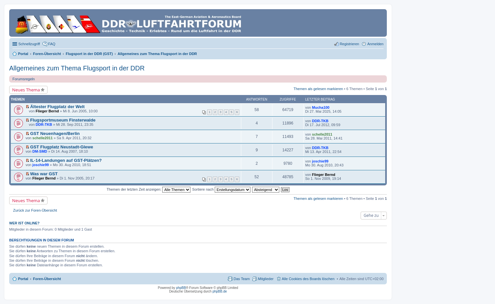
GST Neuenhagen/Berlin (55, 133)
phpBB (181, 288)
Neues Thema (26, 90)
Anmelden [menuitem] (375, 44)
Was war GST (44, 173)
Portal (23, 54)
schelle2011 (42, 138)
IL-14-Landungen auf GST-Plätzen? (66, 160)
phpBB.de (219, 291)
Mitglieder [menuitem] (266, 279)
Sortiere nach (221, 189)
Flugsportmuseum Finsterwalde (62, 120)
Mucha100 (320, 107)
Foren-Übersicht (47, 279)
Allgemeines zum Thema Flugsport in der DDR (77, 68)
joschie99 (40, 165)
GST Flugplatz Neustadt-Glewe (61, 146)
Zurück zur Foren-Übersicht (35, 210)
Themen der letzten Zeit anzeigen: (148, 189)
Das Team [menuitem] (241, 279)
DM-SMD (39, 151)
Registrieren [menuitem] (349, 44)
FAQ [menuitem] (51, 44)
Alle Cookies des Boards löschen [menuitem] (308, 279)
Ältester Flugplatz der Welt (57, 106)
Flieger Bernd (47, 111)
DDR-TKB (44, 124)
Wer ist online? (24, 223)
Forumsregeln (23, 79)
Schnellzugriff (29, 44)
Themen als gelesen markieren (318, 89)
